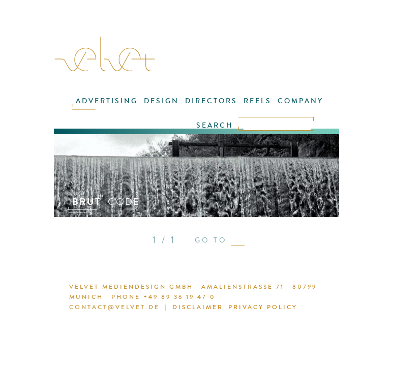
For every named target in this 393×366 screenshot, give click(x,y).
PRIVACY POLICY (262, 307)
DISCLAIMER (197, 307)
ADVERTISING (107, 101)
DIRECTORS (211, 101)
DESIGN (161, 101)
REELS (257, 101)
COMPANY (300, 101)
